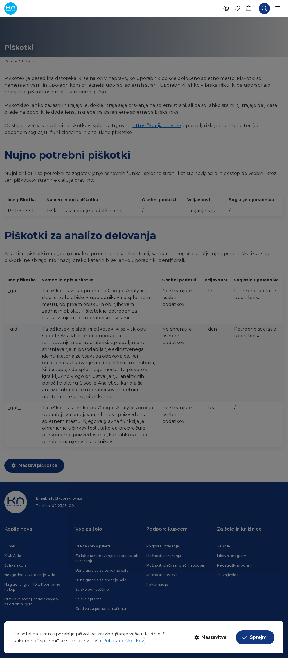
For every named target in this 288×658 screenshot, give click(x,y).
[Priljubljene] (237, 8)
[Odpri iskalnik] (264, 8)
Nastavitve (210, 637)
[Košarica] (248, 8)
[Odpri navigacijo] (278, 8)
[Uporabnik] (226, 8)
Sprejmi (255, 637)
